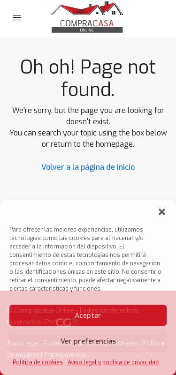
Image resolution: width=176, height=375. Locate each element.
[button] (162, 211)
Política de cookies (38, 362)
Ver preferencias (88, 341)
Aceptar (88, 315)
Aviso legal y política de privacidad (113, 362)
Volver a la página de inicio (88, 167)
